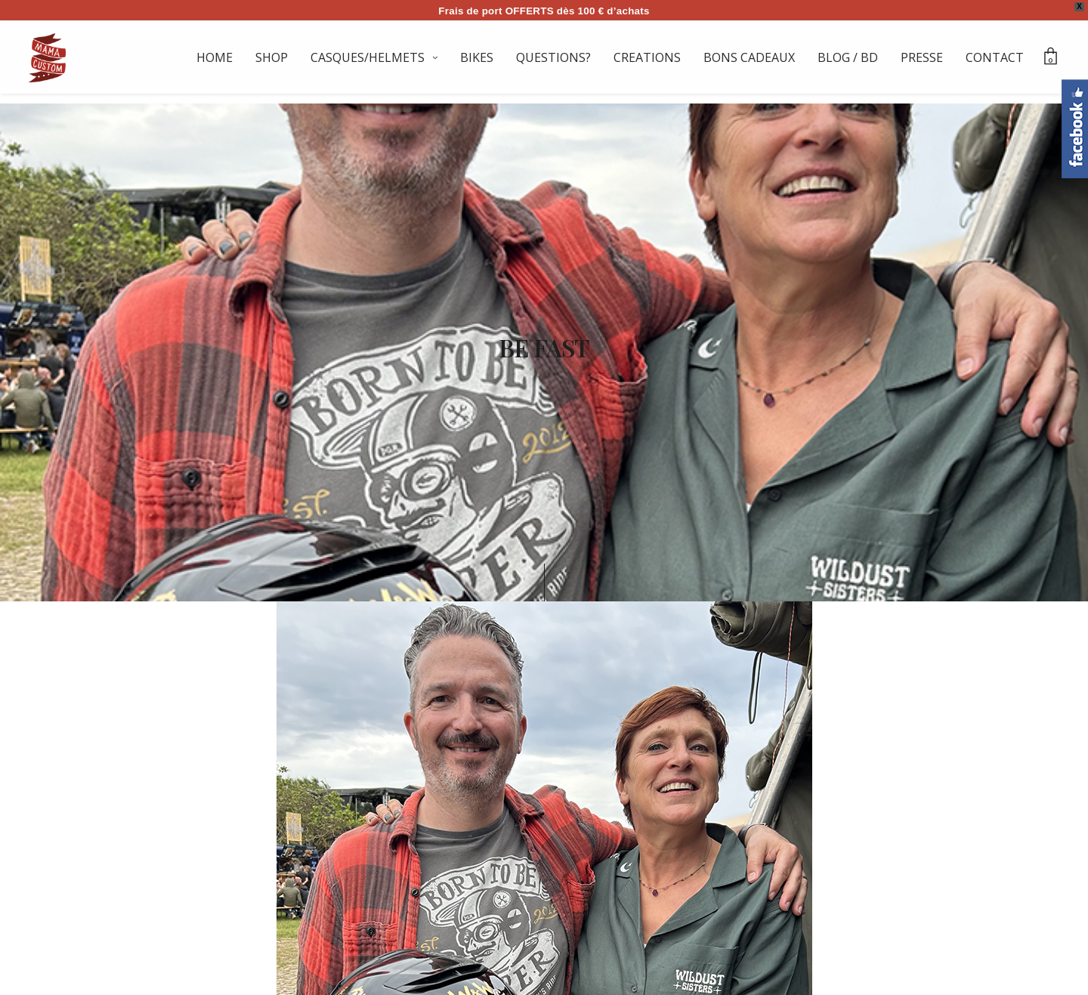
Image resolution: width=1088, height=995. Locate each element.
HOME (214, 57)
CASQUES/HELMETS (368, 57)
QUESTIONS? (553, 57)
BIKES (476, 57)
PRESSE (922, 57)
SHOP (271, 57)
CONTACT (995, 57)
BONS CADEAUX (749, 57)
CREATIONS (647, 57)
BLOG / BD (848, 57)
